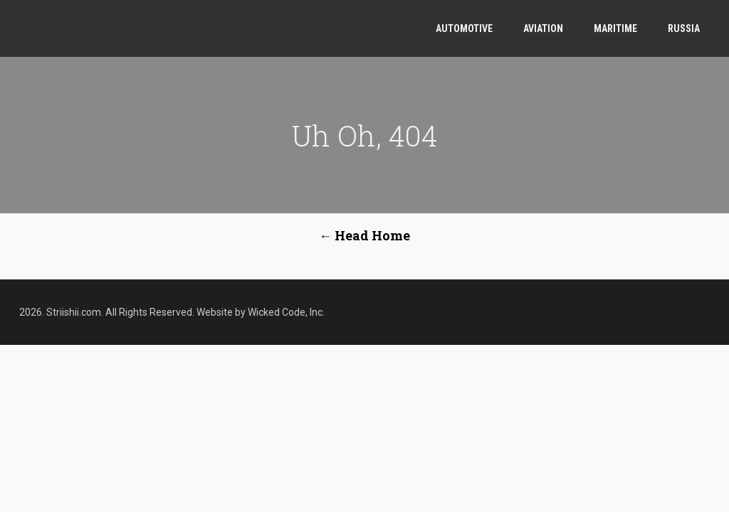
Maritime (615, 28)
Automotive (464, 28)
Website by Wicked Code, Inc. (260, 312)
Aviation (543, 28)
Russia (684, 28)
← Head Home (364, 235)
